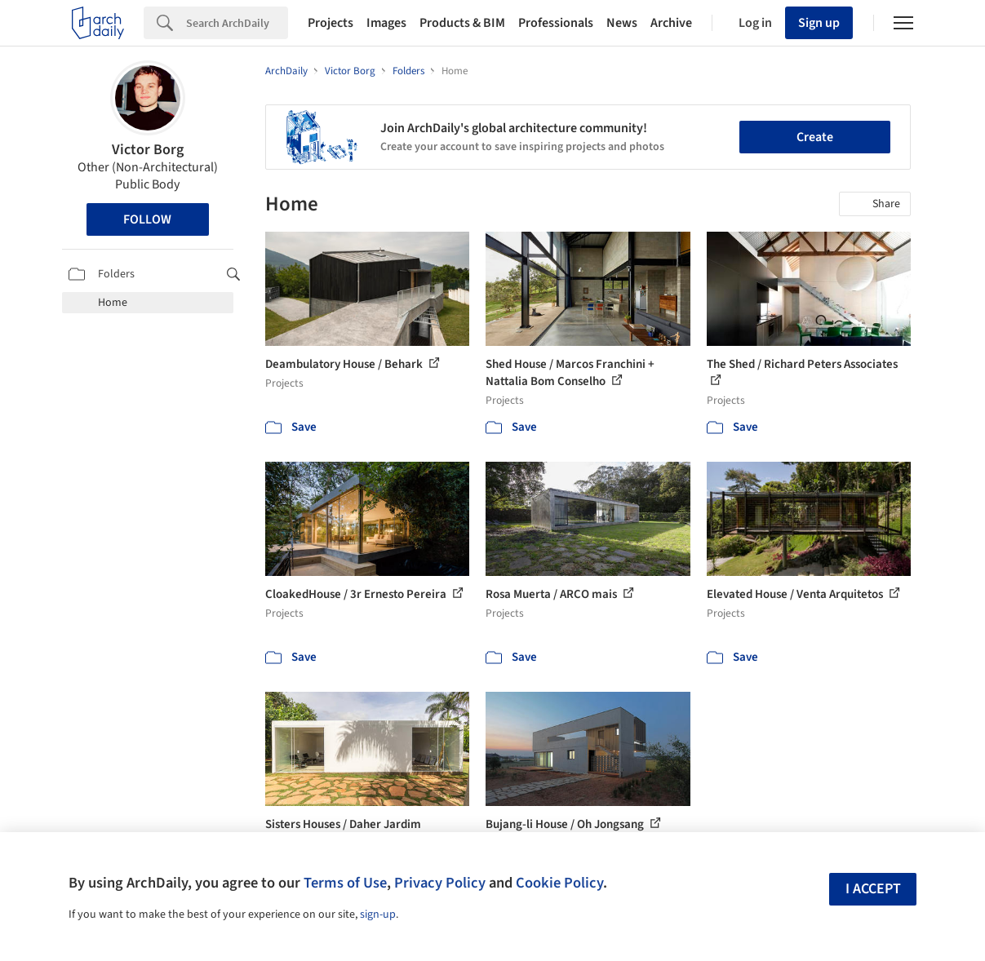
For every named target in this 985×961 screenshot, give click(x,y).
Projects (330, 22)
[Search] (237, 23)
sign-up (378, 914)
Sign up (819, 23)
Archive (671, 22)
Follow (147, 219)
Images (386, 22)
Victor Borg (148, 150)
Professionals (555, 22)
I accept (873, 889)
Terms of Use (345, 882)
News (621, 22)
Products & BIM (462, 22)
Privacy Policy (440, 882)
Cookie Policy (559, 882)
